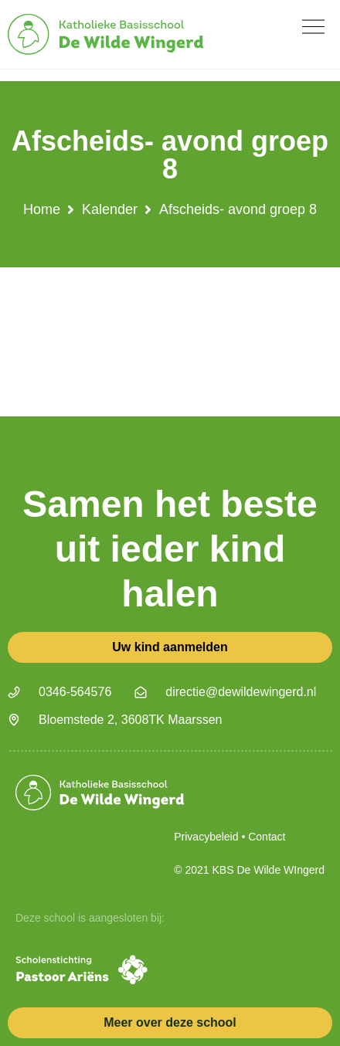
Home (41, 209)
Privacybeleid (206, 836)
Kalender (110, 209)
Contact (266, 836)
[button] (313, 27)
